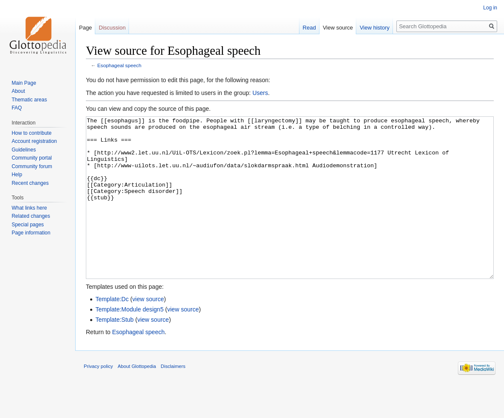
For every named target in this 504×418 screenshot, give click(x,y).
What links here (29, 208)
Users (260, 92)
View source (338, 27)
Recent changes (30, 183)
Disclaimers (173, 398)
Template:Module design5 (129, 341)
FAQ (17, 108)
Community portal (32, 158)
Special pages (28, 225)
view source (148, 331)
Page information (31, 233)
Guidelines (24, 150)
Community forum (32, 166)
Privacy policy (98, 398)
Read (309, 27)
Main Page (24, 83)
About (18, 91)
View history (375, 27)
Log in (490, 8)
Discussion (112, 27)
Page (85, 27)
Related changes (31, 216)
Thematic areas (29, 100)
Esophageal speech (119, 65)
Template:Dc (112, 331)
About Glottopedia (137, 398)
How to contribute (31, 133)
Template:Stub (114, 351)
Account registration (34, 141)
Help (17, 175)
